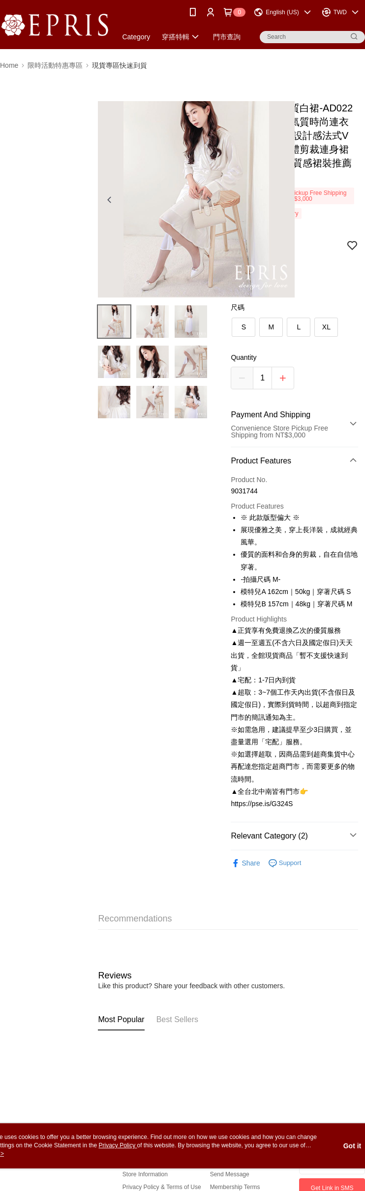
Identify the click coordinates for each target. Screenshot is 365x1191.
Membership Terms (235, 1187)
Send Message (229, 1174)
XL (326, 327)
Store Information (145, 1174)
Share (245, 863)
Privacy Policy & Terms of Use (161, 1187)
